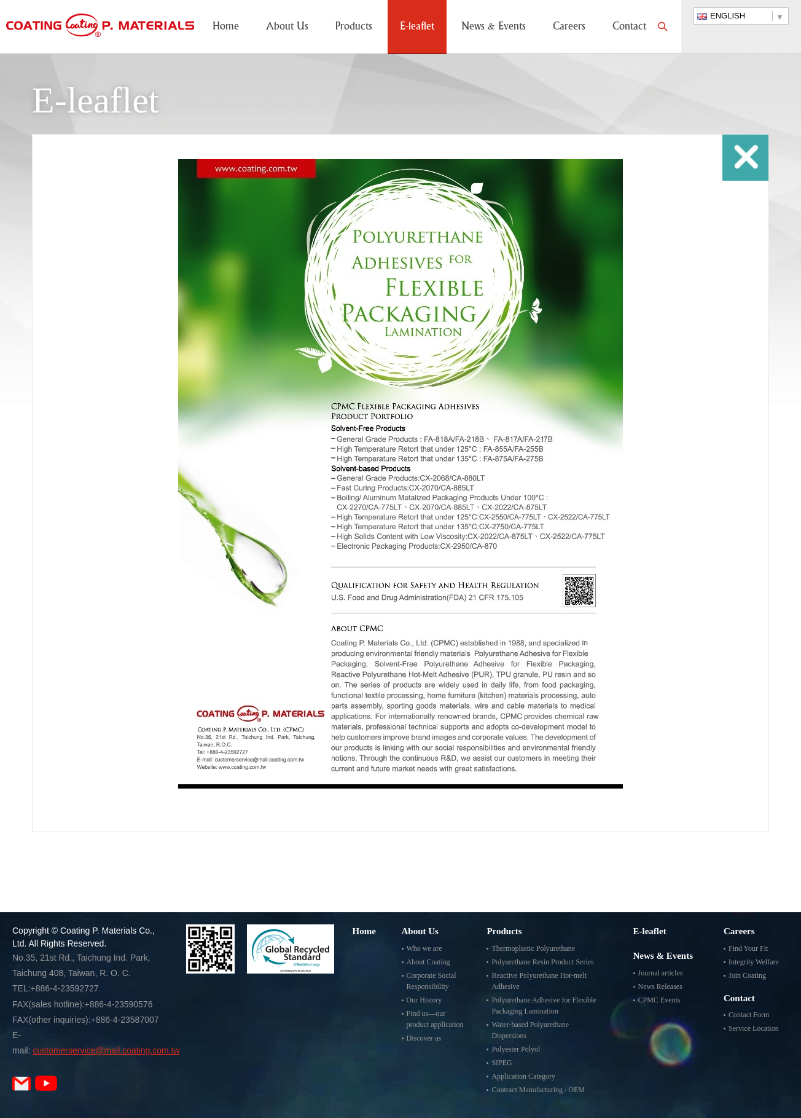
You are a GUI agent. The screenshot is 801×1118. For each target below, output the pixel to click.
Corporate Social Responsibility (431, 981)
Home (226, 27)
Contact (629, 27)
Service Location (754, 1028)
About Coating (428, 962)
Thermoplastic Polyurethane (533, 948)
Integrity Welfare (754, 962)
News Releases (660, 986)
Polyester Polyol (515, 1049)
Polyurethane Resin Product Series (542, 962)
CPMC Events (659, 1000)
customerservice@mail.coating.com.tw (106, 1050)
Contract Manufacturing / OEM (538, 1089)
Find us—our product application (435, 1019)
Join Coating (747, 975)
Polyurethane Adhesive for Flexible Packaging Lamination (543, 1005)
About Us (287, 27)
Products (353, 27)
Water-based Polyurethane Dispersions (530, 1030)
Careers (569, 27)
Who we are (424, 948)
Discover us (424, 1038)
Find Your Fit (748, 948)
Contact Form (749, 1014)
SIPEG (501, 1062)
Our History (424, 1000)
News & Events (493, 27)
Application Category (523, 1076)
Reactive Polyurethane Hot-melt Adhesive (539, 981)
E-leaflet (417, 27)
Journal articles (660, 973)
